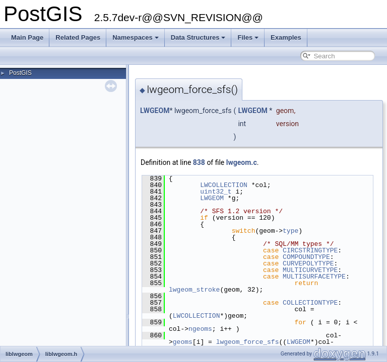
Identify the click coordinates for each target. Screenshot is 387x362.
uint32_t (215, 191)
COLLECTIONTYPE (310, 302)
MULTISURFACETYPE (314, 276)
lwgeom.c (241, 162)
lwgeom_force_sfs (247, 341)
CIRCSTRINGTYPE (310, 250)
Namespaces (135, 37)
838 (199, 162)
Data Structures (198, 37)
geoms (182, 341)
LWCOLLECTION (223, 185)
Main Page (27, 37)
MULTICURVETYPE (310, 270)
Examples (286, 37)
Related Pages (77, 37)
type (290, 230)
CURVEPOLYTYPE (308, 263)
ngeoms (200, 328)
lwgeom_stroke (194, 289)
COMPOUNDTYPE (306, 256)
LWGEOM (154, 111)
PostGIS (20, 72)
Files (248, 37)
